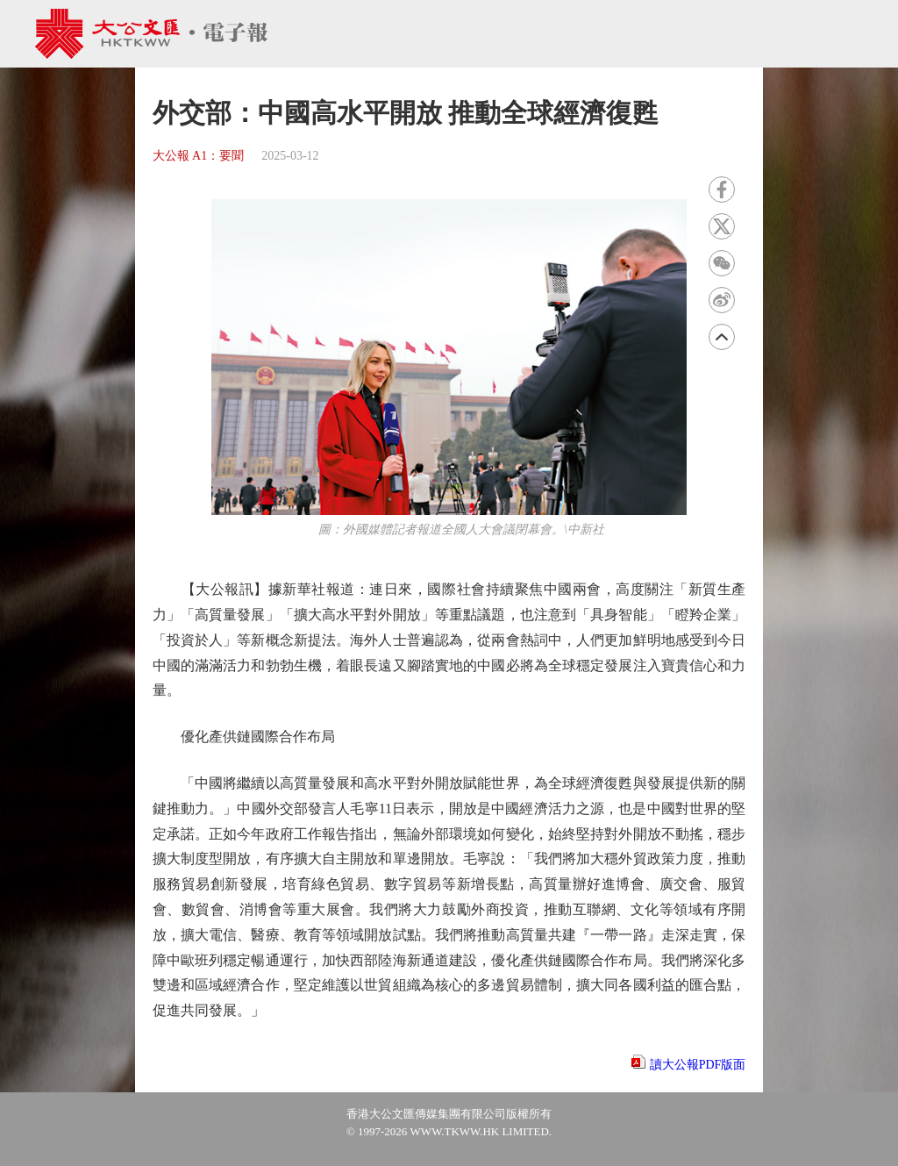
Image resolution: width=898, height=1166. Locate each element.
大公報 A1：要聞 (199, 155)
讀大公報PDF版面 (698, 1064)
